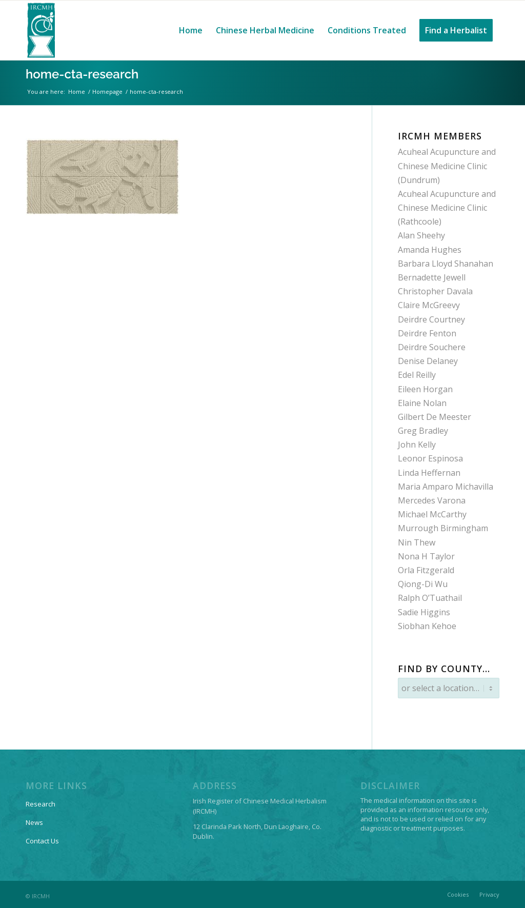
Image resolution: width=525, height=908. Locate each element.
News (34, 819)
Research (40, 801)
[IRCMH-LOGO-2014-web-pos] (41, 30)
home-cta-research (82, 74)
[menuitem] (190, 30)
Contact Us (42, 838)
